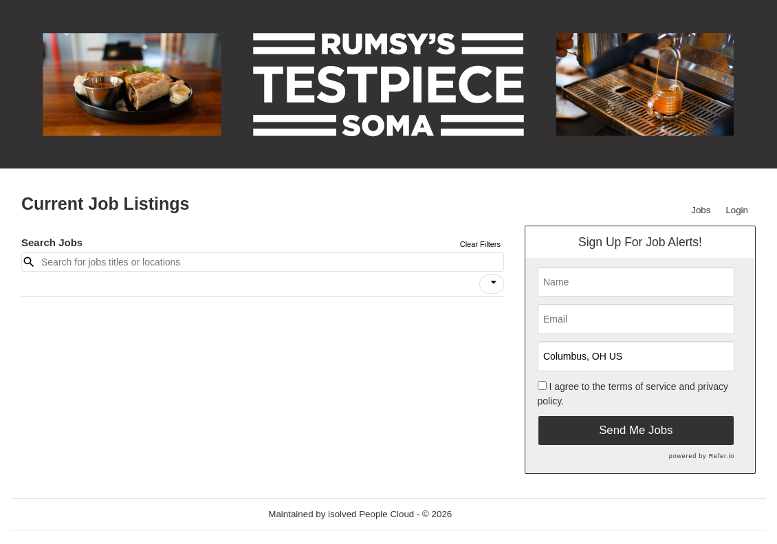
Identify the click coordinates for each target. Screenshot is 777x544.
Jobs (700, 210)
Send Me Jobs (635, 430)
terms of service (643, 386)
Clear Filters (480, 244)
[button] (491, 284)
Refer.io (721, 456)
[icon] (494, 283)
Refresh (493, 514)
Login (736, 210)
